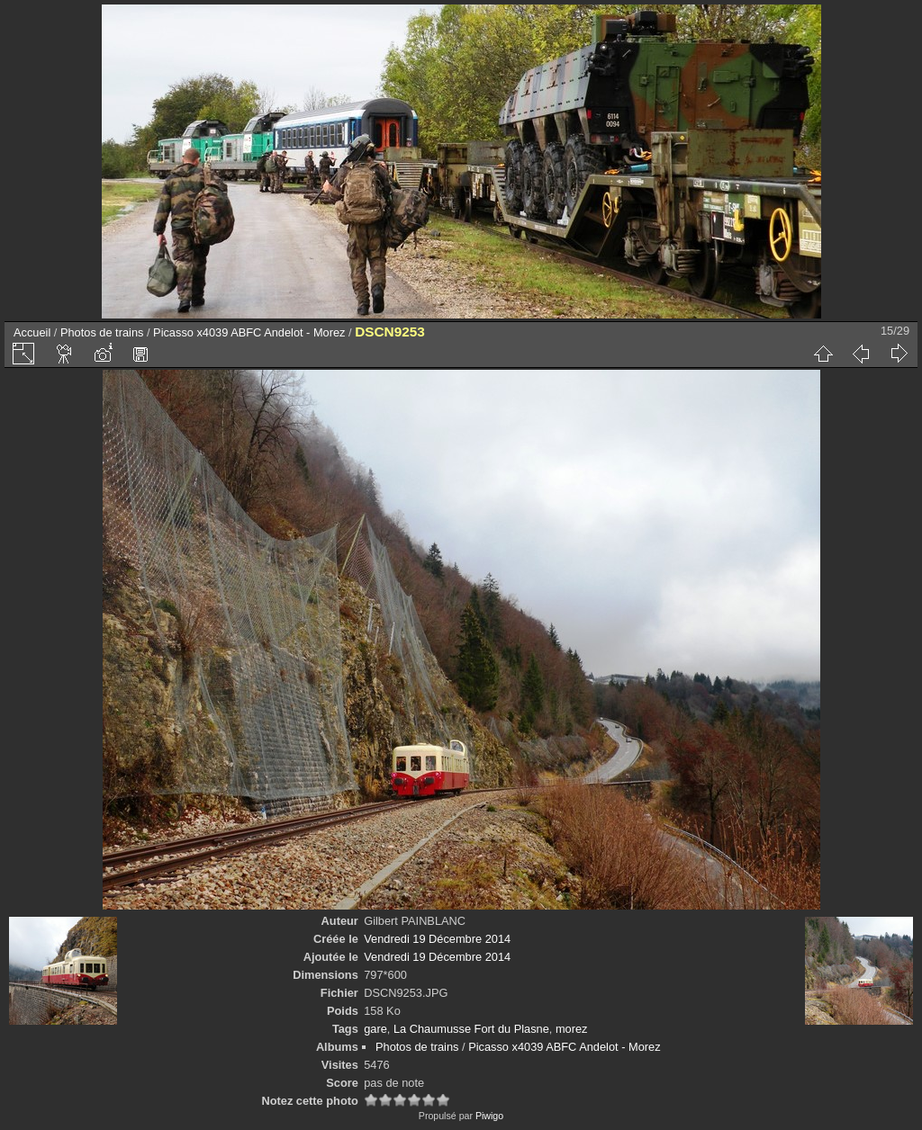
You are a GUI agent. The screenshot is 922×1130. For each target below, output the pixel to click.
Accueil (32, 332)
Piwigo (489, 1115)
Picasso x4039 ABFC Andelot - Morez (249, 332)
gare (375, 1029)
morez (572, 1029)
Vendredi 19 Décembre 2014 (437, 939)
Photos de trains (101, 332)
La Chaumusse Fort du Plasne (471, 1029)
